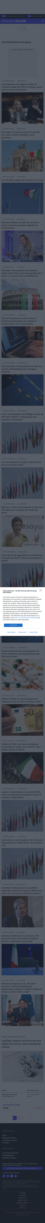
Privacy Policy (33, 632)
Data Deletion (11, 632)
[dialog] (22, 611)
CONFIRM (13, 625)
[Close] (41, 591)
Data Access (22, 632)
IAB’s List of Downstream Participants (26, 617)
